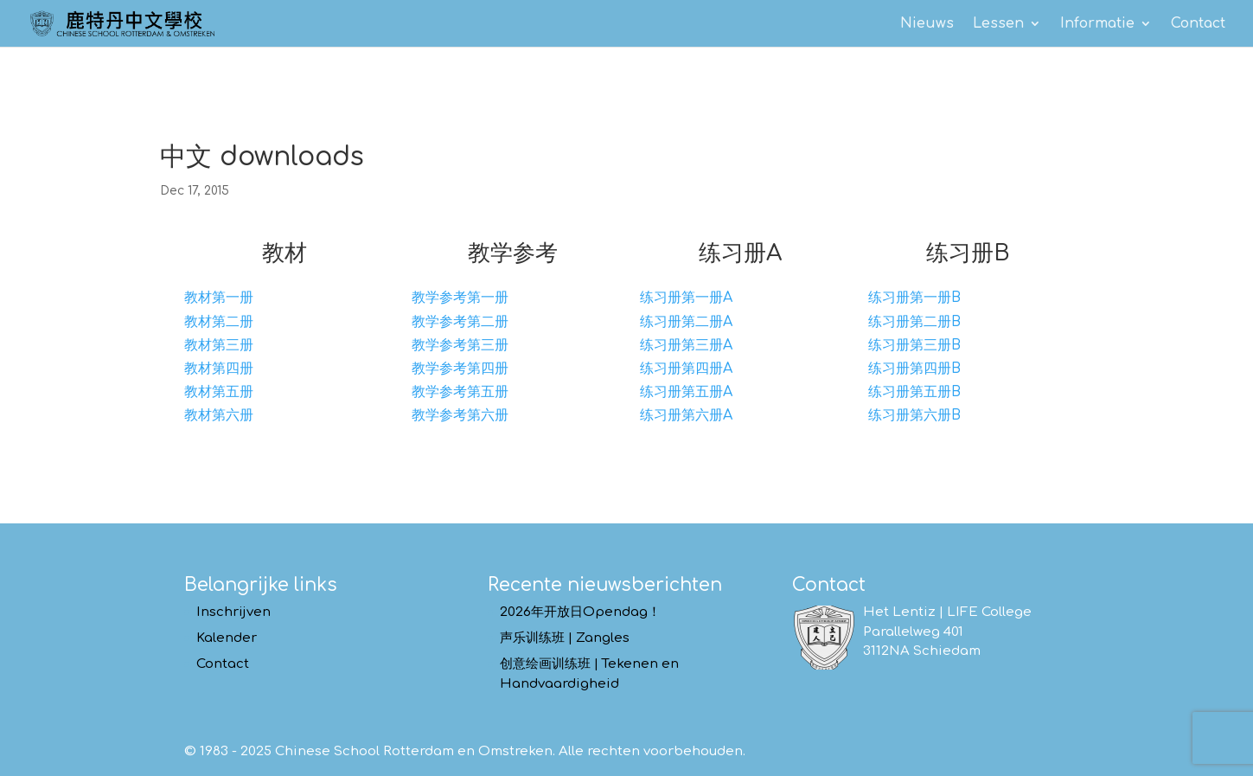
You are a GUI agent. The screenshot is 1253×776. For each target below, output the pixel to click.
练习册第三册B (914, 345)
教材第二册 (218, 322)
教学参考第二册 (460, 322)
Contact (1198, 24)
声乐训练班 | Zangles (565, 638)
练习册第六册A (686, 415)
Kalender (226, 638)
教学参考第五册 (460, 392)
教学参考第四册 (460, 368)
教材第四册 (218, 368)
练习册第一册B (914, 297)
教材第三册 (218, 345)
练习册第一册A (686, 297)
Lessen (998, 24)
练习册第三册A (686, 345)
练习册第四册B (914, 368)
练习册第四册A (686, 368)
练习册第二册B (914, 322)
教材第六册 (218, 415)
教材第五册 (218, 392)
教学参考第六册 (460, 415)
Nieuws (927, 24)
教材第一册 (218, 297)
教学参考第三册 (460, 345)
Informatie (1097, 24)
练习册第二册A (686, 322)
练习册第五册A (686, 392)
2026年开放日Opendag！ (580, 612)
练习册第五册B (914, 392)
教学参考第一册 (460, 297)
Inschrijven (233, 612)
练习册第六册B (914, 415)
